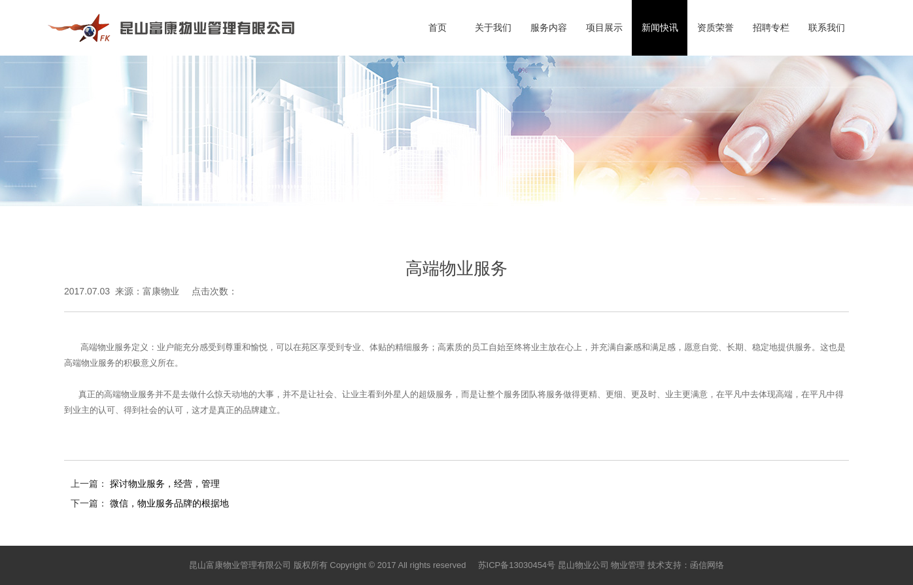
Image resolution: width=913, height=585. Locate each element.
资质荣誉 (715, 28)
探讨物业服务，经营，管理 (165, 483)
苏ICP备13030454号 (517, 565)
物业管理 (628, 565)
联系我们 (826, 28)
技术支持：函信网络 (685, 565)
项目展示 (604, 28)
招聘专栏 (771, 28)
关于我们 (493, 28)
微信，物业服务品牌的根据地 (169, 503)
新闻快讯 (660, 28)
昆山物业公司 (583, 565)
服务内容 (548, 28)
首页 (437, 28)
